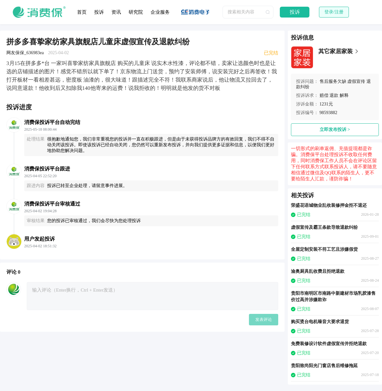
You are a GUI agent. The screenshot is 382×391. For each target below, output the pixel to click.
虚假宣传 (356, 81)
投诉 (99, 12)
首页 (82, 12)
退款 (333, 95)
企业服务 (160, 12)
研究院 (136, 12)
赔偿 (324, 95)
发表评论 (263, 319)
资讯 (116, 12)
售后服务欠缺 (333, 81)
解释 (344, 95)
